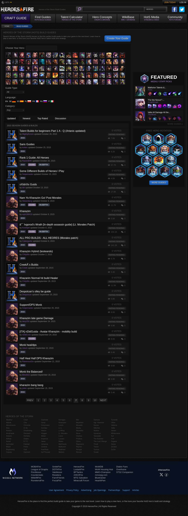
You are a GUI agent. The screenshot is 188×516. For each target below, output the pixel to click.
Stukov (96, 430)
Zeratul (114, 447)
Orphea (79, 436)
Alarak (8, 423)
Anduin (9, 430)
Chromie (27, 425)
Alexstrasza (11, 425)
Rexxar (79, 452)
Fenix (26, 447)
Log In (182, 2)
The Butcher (98, 439)
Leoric (61, 425)
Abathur (9, 420)
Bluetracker (100, 478)
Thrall (96, 444)
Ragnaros (80, 444)
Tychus (96, 449)
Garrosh (27, 452)
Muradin (79, 425)
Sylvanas (97, 433)
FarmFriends (58, 478)
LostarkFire (79, 469)
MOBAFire (36, 466)
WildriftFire (36, 478)
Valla (113, 428)
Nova (78, 433)
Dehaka (27, 436)
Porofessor (36, 472)
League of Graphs (39, 469)
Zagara (114, 441)
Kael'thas (44, 449)
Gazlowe (44, 420)
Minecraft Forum (81, 480)
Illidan (43, 436)
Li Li (60, 428)
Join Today (170, 2)
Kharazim (62, 423)
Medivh (61, 452)
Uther (113, 423)
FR (35, 101)
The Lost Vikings (100, 441)
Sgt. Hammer (99, 423)
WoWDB (99, 466)
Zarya (113, 444)
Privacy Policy (72, 490)
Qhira (78, 441)
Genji (43, 423)
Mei (77, 420)
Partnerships (114, 490)
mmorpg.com (101, 475)
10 (95, 400)
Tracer (96, 447)
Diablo (26, 439)
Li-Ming (61, 430)
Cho (25, 423)
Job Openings (100, 490)
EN (6, 101)
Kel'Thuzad (45, 452)
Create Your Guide (117, 38)
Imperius (44, 439)
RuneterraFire (37, 480)
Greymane (45, 425)
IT (51, 101)
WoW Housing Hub (104, 469)
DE (12, 101)
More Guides (175, 124)
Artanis (9, 436)
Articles (135, 490)
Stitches (97, 428)
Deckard (27, 433)
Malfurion (62, 447)
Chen (26, 420)
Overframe (121, 469)
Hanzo (43, 430)
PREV (30, 400)
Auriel (8, 441)
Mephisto (79, 423)
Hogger (44, 433)
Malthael (62, 449)
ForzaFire (57, 480)
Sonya (96, 425)
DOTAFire (57, 469)
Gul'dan (44, 428)
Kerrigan (62, 420)
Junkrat (44, 447)
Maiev (61, 441)
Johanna (44, 444)
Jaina (43, 441)
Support (126, 490)
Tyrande (114, 420)
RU (43, 101)
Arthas (8, 439)
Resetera (56, 475)
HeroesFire (79, 466)
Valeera (114, 425)
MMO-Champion (102, 472)
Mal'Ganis (63, 444)
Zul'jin (113, 449)
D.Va (25, 428)
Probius (79, 439)
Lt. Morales (63, 433)
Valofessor (57, 472)
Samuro (97, 420)
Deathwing (28, 430)
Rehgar (79, 449)
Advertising (86, 490)
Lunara (61, 439)
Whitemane (115, 433)
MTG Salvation (81, 478)
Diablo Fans (122, 466)
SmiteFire (57, 466)
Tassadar (97, 436)
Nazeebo (79, 430)
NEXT (103, 400)
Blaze (8, 447)
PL (28, 101)
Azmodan (10, 444)
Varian (113, 430)
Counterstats (37, 475)
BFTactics (78, 472)
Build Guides (22, 26)
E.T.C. (26, 441)
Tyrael (96, 452)
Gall (25, 449)
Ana (7, 428)
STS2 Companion (124, 472)
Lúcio (61, 436)
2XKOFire (78, 475)
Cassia (9, 452)
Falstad (26, 444)
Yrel (112, 439)
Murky (78, 428)
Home (7, 26)
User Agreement (56, 490)
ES (20, 101)
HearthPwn (100, 480)
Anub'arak (10, 433)
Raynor (79, 447)
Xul (112, 436)
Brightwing (10, 449)
